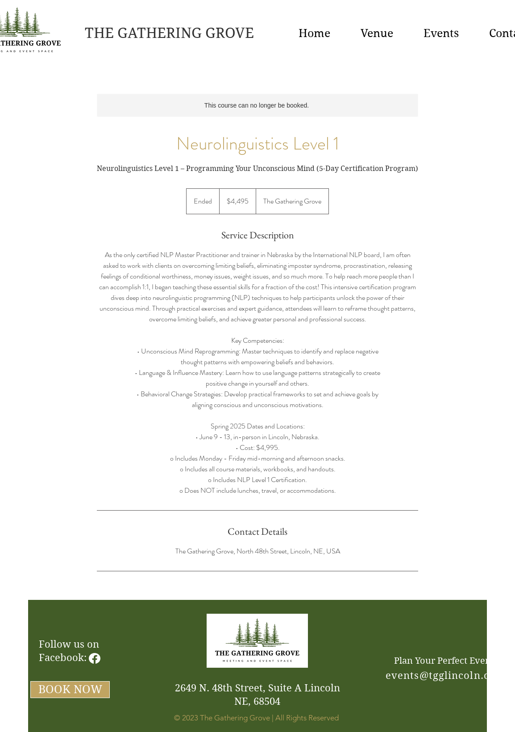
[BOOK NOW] (70, 689)
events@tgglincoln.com (445, 675)
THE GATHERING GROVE (169, 33)
